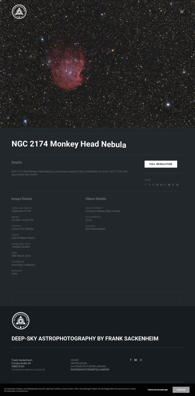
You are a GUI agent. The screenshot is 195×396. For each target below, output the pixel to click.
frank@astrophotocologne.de (28, 369)
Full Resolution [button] (160, 175)
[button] (182, 11)
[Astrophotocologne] (19, 11)
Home (75, 360)
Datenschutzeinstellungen (90, 369)
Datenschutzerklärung (88, 366)
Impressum (79, 363)
